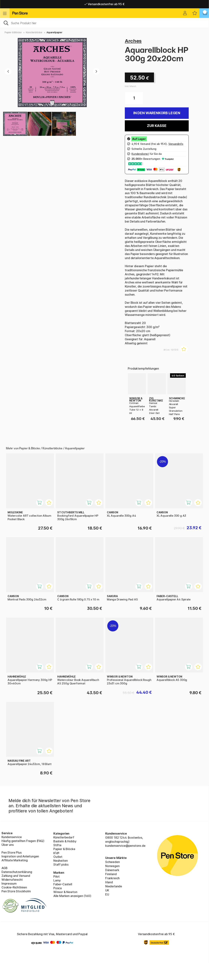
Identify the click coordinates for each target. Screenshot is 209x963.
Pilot (56, 876)
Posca (57, 888)
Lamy (57, 880)
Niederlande (113, 886)
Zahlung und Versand (15, 876)
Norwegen (112, 866)
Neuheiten (60, 860)
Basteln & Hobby (64, 841)
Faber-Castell (62, 884)
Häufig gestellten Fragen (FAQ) (22, 841)
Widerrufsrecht (12, 879)
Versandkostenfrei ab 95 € (104, 4)
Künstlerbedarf (63, 837)
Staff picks (60, 864)
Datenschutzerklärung (16, 872)
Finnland (111, 874)
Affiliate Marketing (14, 860)
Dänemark (112, 870)
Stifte (57, 845)
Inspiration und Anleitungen (20, 856)
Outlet (57, 857)
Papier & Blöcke (13, 32)
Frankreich (112, 878)
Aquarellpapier (54, 32)
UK (107, 890)
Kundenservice (11, 837)
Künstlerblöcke (34, 32)
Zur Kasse (156, 126)
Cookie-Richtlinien (14, 887)
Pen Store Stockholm (16, 891)
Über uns (7, 845)
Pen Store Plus (11, 852)
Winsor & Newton (65, 892)
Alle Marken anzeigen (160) (72, 896)
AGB (4, 868)
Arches (133, 41)
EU (107, 894)
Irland (109, 882)
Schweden (112, 862)
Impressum (8, 883)
